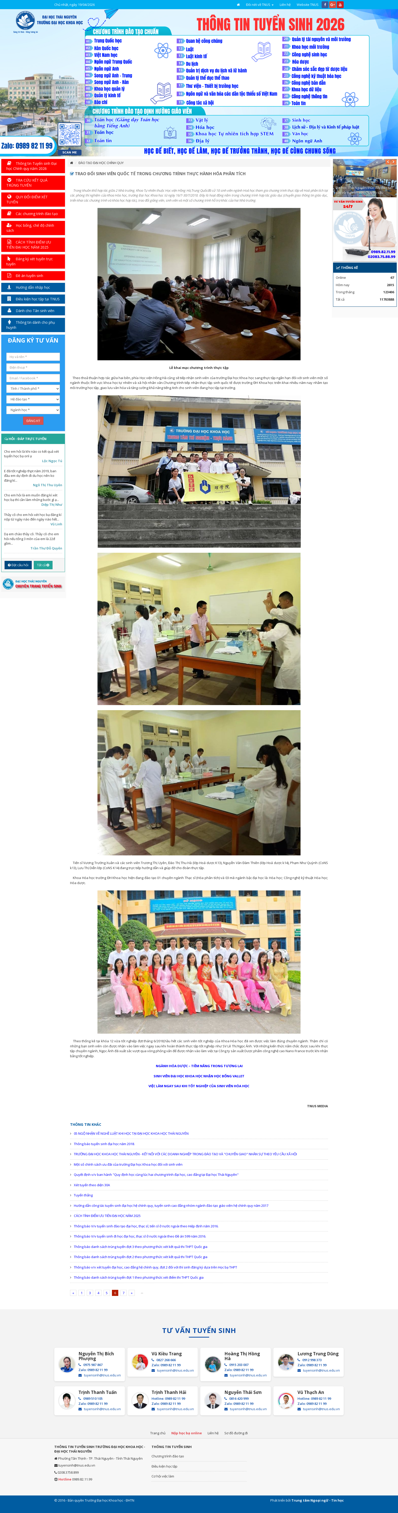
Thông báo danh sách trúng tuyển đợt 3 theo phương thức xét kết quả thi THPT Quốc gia (140, 1246)
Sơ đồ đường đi (236, 1433)
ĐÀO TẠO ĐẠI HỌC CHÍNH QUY (101, 162)
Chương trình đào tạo (168, 1456)
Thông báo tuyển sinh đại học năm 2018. (104, 1144)
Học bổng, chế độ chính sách (30, 228)
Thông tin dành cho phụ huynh (30, 325)
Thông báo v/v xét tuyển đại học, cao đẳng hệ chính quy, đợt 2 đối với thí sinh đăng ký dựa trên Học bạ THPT (155, 1267)
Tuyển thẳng (83, 1195)
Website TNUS (308, 4)
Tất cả (43, 565)
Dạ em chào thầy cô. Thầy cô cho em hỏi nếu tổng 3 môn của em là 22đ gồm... (31, 539)
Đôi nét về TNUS (260, 4)
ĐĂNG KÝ (33, 420)
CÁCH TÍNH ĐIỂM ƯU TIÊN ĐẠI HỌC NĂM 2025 (107, 1215)
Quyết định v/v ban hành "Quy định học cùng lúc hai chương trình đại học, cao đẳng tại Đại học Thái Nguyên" (156, 1174)
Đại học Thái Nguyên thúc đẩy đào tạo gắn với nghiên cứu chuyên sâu (364, 190)
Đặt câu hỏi (18, 565)
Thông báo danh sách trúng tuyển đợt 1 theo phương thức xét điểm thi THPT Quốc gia (139, 1277)
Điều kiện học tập (164, 1466)
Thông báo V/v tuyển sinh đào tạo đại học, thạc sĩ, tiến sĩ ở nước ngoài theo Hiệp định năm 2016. (146, 1226)
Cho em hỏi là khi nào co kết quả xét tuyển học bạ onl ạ (31, 454)
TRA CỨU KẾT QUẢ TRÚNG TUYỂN (26, 183)
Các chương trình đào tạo (32, 213)
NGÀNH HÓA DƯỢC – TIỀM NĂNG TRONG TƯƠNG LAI (199, 1066)
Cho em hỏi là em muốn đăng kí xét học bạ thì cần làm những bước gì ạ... (31, 497)
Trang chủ (157, 1433)
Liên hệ (285, 4)
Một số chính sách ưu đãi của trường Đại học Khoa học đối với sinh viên (128, 1164)
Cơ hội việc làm (163, 1476)
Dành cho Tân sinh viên (30, 310)
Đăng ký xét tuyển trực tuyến (29, 261)
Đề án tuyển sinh (24, 275)
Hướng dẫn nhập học (28, 287)
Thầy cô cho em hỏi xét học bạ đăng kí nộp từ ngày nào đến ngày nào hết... (32, 517)
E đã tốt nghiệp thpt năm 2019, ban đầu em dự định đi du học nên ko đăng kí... (30, 476)
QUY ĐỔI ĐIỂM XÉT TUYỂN (27, 199)
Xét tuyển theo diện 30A (92, 1185)
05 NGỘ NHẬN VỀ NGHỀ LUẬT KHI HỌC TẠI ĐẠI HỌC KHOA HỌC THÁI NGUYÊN (131, 1133)
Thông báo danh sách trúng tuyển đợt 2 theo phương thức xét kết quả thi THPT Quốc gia (140, 1257)
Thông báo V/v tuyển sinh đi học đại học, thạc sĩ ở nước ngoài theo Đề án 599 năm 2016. (140, 1236)
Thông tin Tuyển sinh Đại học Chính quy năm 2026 (31, 166)
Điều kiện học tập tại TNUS (33, 299)
